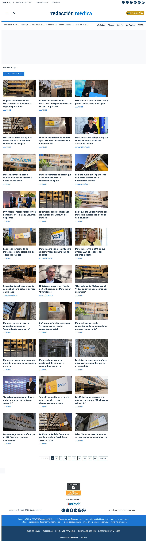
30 (85, 461)
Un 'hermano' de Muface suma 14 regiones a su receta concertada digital (54, 328)
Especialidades (66, 25)
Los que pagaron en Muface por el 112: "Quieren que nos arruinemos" (19, 440)
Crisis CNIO (56, 2)
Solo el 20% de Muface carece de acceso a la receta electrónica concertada (54, 403)
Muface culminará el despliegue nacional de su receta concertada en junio (55, 178)
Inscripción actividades (110, 534)
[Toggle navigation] (6, 13)
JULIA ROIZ (7, 110)
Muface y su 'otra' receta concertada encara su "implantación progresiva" (16, 328)
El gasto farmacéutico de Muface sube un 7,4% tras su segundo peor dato (17, 103)
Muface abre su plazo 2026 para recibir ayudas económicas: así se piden (55, 253)
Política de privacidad (65, 534)
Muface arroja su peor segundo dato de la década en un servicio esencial (19, 365)
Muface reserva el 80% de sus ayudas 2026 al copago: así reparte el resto (90, 253)
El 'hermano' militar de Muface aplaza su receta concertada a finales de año (55, 141)
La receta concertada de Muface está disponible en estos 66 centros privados (52, 103)
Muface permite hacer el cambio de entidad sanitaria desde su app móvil (17, 178)
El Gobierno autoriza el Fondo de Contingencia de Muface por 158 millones (55, 290)
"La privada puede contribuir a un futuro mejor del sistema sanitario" (18, 403)
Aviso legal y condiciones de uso (121, 514)
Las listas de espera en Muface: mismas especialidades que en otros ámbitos (91, 365)
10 (74, 461)
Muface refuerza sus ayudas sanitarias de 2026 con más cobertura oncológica (17, 141)
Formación (38, 25)
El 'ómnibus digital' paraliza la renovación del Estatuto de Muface (54, 215)
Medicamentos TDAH (24, 2)
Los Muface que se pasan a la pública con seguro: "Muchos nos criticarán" (90, 403)
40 (91, 461)
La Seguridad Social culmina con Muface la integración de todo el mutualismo (91, 215)
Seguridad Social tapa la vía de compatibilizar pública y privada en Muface (19, 290)
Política (26, 25)
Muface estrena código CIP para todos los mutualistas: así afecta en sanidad (91, 141)
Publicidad (47, 534)
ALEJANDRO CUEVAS (46, 260)
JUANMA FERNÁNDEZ (83, 148)
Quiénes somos (33, 534)
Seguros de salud (42, 2)
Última (104, 461)
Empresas (51, 25)
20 (80, 461)
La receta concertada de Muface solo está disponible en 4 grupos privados (19, 253)
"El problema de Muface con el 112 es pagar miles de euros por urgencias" (91, 290)
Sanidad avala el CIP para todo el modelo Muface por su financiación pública (91, 178)
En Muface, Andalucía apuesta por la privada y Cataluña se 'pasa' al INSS (54, 440)
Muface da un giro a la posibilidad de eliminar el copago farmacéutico (52, 365)
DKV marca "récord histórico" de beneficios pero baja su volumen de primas (18, 215)
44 (96, 461)
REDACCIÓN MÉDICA (46, 297)
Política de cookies (87, 534)
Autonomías (81, 25)
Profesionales (11, 25)
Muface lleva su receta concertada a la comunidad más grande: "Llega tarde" (91, 328)
